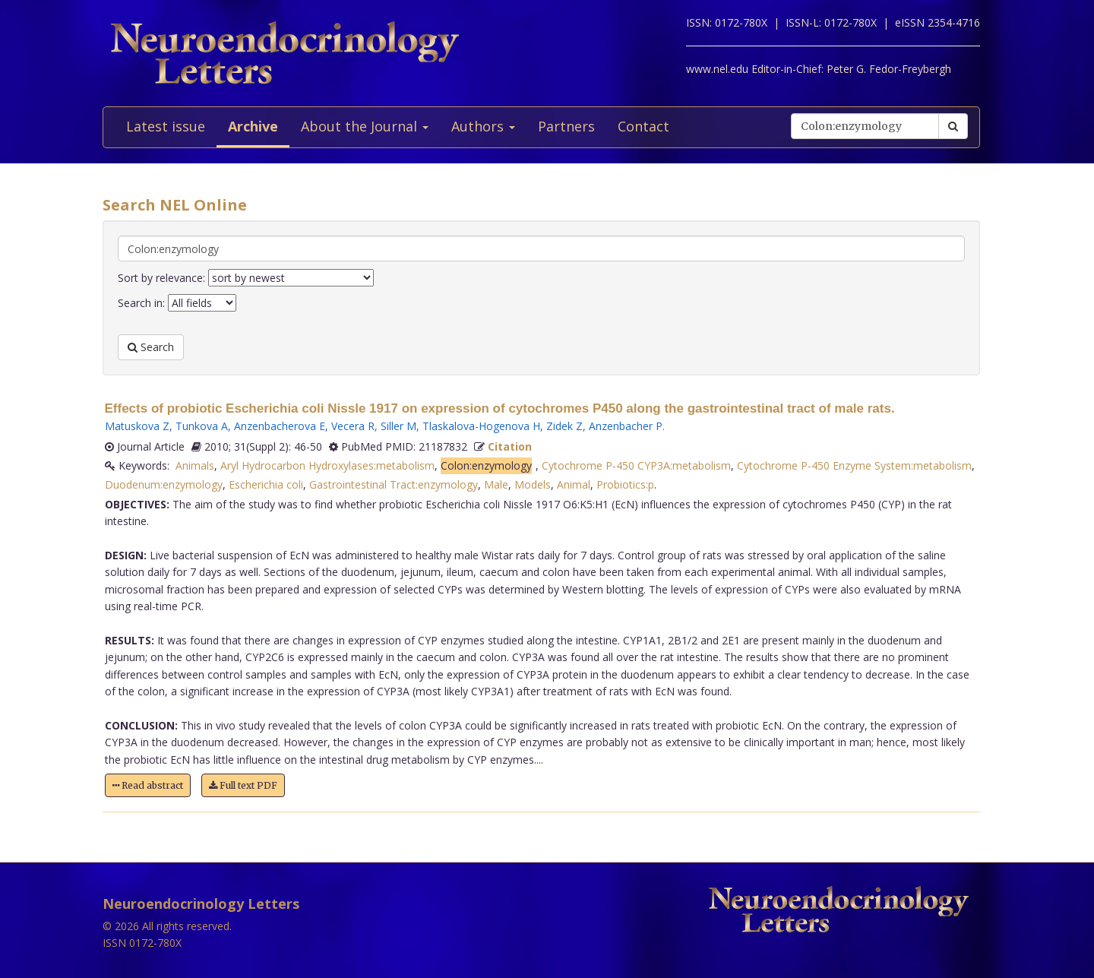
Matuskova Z (137, 426)
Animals (194, 465)
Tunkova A (201, 426)
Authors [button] (483, 126)
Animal (573, 484)
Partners (566, 126)
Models (532, 484)
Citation (510, 446)
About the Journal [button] (364, 126)
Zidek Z (564, 426)
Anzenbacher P (625, 426)
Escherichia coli (266, 484)
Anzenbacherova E (279, 426)
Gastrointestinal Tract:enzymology (393, 484)
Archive (253, 126)
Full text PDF (243, 785)
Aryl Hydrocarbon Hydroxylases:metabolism (327, 465)
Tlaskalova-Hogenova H (481, 426)
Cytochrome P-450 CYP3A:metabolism (636, 465)
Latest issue (165, 126)
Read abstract (147, 785)
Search (151, 347)
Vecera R (353, 426)
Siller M (398, 426)
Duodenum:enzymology (164, 484)
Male (496, 484)
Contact (643, 126)
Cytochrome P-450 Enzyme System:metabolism (854, 465)
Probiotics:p (625, 484)
